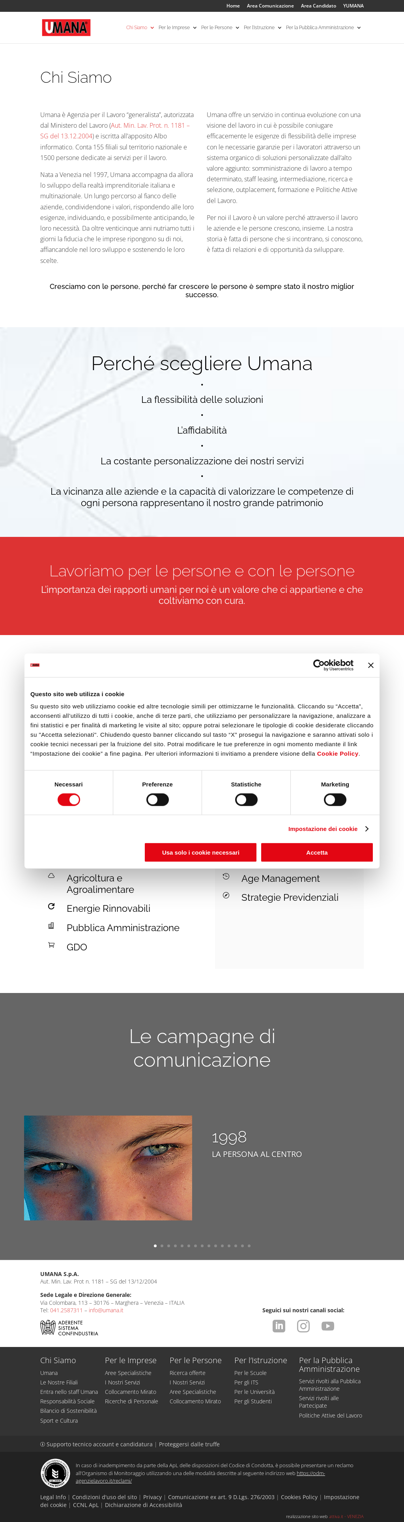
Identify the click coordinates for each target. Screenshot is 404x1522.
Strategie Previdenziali (290, 897)
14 (242, 1245)
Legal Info (53, 1497)
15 (249, 1245)
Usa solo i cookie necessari (200, 852)
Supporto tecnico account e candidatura (97, 1444)
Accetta (316, 852)
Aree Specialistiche (128, 1373)
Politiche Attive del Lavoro (330, 1415)
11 (222, 1245)
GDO (77, 947)
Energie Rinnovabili (108, 908)
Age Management (280, 878)
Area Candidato (318, 6)
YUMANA (353, 6)
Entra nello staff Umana (69, 1391)
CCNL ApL (86, 1505)
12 (229, 1245)
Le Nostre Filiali (59, 1382)
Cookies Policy (299, 1497)
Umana (49, 1373)
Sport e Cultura (59, 1420)
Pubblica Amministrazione (123, 927)
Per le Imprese (174, 27)
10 (215, 1245)
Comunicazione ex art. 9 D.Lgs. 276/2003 (221, 1497)
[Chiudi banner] (371, 665)
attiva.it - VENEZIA (346, 1516)
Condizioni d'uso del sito (104, 1497)
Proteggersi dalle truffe (189, 1444)
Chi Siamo (136, 27)
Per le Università (254, 1391)
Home (233, 6)
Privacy (152, 1497)
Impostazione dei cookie (323, 828)
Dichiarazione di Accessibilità (143, 1505)
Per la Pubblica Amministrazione (320, 27)
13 (235, 1245)
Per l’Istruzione (259, 27)
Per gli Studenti (253, 1401)
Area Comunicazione (270, 6)
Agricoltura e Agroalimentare (100, 883)
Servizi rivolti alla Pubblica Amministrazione (330, 1384)
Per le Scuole (250, 1373)
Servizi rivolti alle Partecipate (319, 1401)
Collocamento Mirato (130, 1391)
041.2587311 (66, 1310)
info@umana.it (106, 1310)
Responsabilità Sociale (67, 1401)
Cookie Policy (338, 753)
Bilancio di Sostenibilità (68, 1410)
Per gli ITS (246, 1382)
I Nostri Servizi (122, 1382)
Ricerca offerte (188, 1373)
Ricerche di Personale (131, 1401)
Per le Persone (216, 27)
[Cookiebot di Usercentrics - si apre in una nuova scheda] (319, 665)
